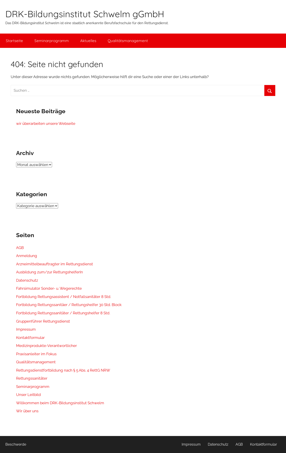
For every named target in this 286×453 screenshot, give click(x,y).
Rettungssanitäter (31, 378)
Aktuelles (88, 40)
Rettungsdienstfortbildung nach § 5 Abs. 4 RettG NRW (63, 370)
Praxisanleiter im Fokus (36, 354)
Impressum (26, 329)
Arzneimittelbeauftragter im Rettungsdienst (54, 264)
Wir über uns (27, 411)
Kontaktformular (30, 337)
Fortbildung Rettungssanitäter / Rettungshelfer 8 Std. (63, 313)
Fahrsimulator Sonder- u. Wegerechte (49, 288)
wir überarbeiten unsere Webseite (45, 123)
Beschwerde (15, 444)
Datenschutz (27, 280)
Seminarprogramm (51, 40)
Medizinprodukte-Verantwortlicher (46, 345)
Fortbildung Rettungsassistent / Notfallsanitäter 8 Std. (63, 296)
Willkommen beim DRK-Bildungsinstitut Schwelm (60, 403)
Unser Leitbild (28, 394)
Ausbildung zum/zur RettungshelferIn (49, 272)
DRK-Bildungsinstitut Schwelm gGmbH (84, 13)
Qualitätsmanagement (128, 40)
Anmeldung (26, 255)
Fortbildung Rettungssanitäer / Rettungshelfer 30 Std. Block (69, 304)
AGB (20, 247)
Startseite (14, 40)
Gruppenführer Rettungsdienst (43, 321)
